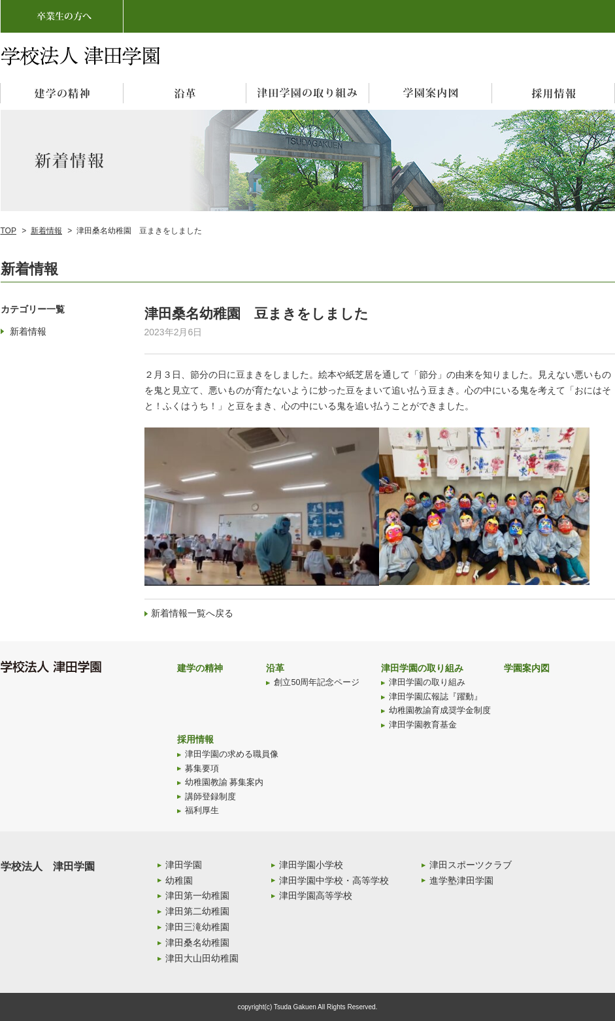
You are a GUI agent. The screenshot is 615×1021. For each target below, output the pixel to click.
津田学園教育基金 (423, 724)
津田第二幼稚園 (197, 911)
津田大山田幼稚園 (202, 958)
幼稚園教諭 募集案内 (224, 782)
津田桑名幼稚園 (197, 942)
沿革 (275, 668)
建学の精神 (200, 668)
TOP (8, 230)
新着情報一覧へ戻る (192, 613)
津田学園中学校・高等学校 (334, 880)
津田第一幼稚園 (197, 895)
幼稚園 (179, 880)
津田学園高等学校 (315, 895)
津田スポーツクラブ (470, 865)
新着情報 (46, 230)
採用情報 (195, 739)
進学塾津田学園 (461, 880)
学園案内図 (527, 668)
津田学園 (183, 865)
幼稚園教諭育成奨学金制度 (440, 710)
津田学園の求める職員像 (231, 754)
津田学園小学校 (311, 865)
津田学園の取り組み (422, 668)
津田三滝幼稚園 (197, 927)
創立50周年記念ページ (316, 682)
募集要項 (202, 768)
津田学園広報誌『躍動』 (435, 696)
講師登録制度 (210, 796)
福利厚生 (202, 810)
